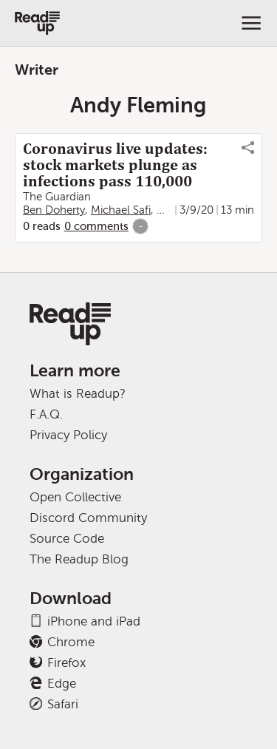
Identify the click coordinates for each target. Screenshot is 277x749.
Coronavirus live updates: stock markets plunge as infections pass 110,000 (115, 165)
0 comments (96, 226)
